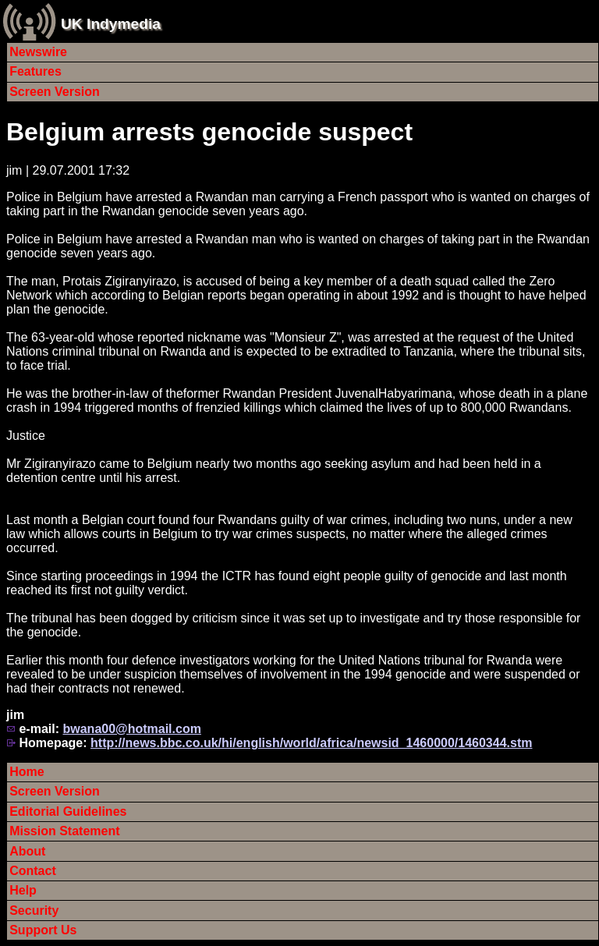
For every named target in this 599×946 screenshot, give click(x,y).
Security (33, 910)
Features (35, 71)
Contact (32, 870)
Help (23, 890)
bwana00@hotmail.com (131, 728)
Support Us (42, 930)
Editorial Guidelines (67, 811)
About (27, 851)
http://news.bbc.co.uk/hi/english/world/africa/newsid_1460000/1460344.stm (311, 742)
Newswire (38, 51)
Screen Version (54, 91)
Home (26, 771)
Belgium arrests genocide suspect (209, 132)
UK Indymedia (111, 24)
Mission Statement (64, 831)
